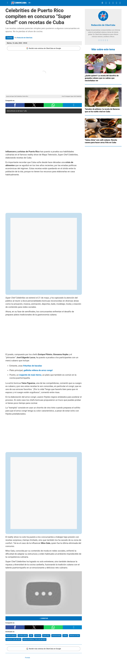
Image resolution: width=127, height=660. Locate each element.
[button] (15, 105)
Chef (31, 635)
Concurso (37, 635)
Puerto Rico (46, 635)
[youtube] (105, 40)
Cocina (9, 38)
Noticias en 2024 (74, 635)
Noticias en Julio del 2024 (13, 639)
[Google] (107, 40)
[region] (43, 131)
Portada (27, 657)
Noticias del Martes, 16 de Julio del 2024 (34, 639)
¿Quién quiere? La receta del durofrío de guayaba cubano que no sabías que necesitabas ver (102, 78)
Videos (65, 635)
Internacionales (56, 635)
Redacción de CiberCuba (24, 37)
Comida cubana (22, 635)
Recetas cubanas (11, 635)
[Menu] (7, 2)
